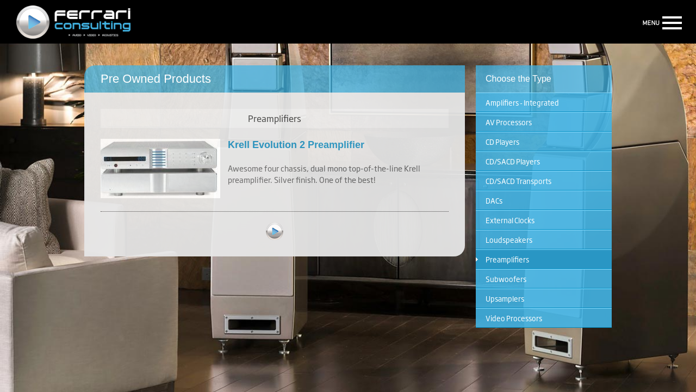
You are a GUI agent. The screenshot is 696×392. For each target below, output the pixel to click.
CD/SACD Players (513, 161)
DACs (494, 200)
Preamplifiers (507, 259)
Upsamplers (505, 298)
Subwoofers (506, 278)
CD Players (502, 141)
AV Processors (509, 122)
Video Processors (514, 318)
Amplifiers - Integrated (522, 102)
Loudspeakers (509, 239)
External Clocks (510, 220)
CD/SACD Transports (518, 180)
